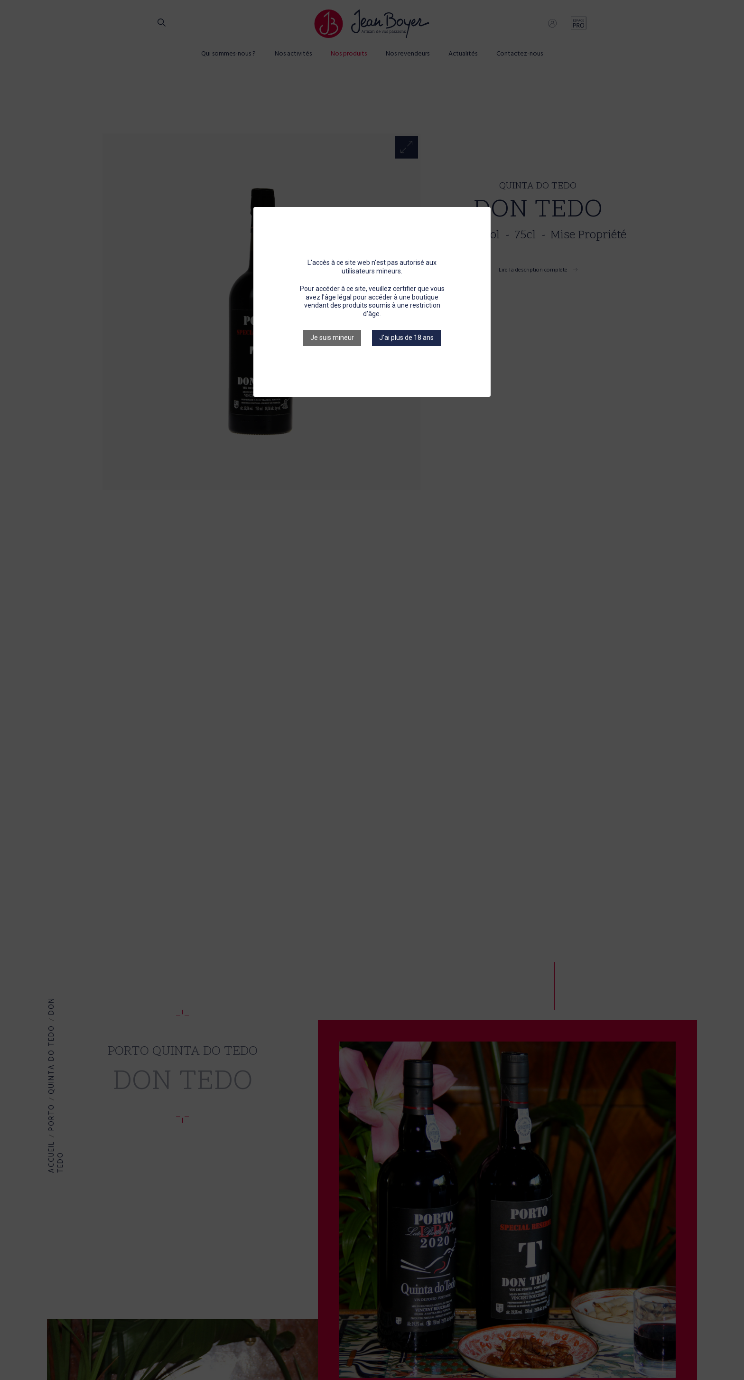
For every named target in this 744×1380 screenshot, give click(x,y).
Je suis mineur (332, 337)
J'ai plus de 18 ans (406, 337)
